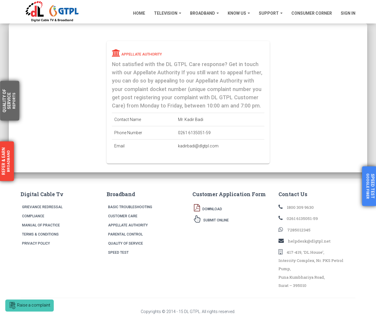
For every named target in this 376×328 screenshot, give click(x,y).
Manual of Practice (41, 225)
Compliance (33, 216)
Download (208, 207)
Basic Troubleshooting (130, 207)
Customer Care (122, 216)
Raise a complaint (29, 305)
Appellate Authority (128, 225)
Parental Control (125, 234)
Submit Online (211, 218)
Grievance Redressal (42, 207)
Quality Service (9, 100)
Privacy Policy (36, 243)
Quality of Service (125, 243)
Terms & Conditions (40, 234)
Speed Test (118, 252)
